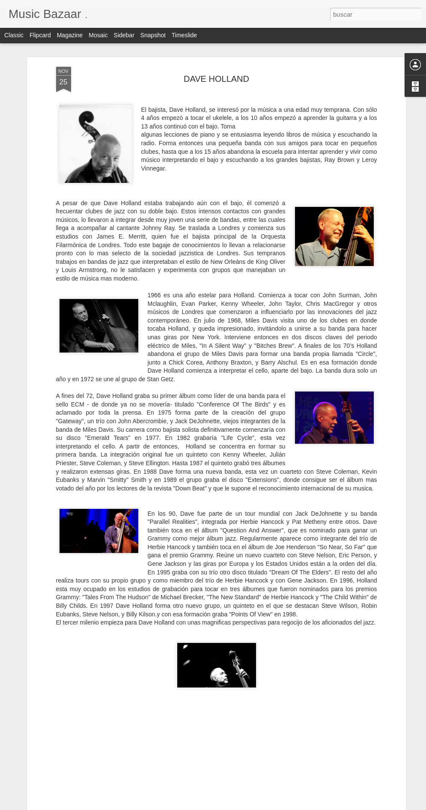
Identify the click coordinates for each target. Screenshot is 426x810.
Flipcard (40, 35)
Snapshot (153, 35)
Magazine (70, 35)
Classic (14, 35)
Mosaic (98, 35)
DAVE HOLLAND (216, 77)
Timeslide (184, 35)
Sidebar (124, 35)
